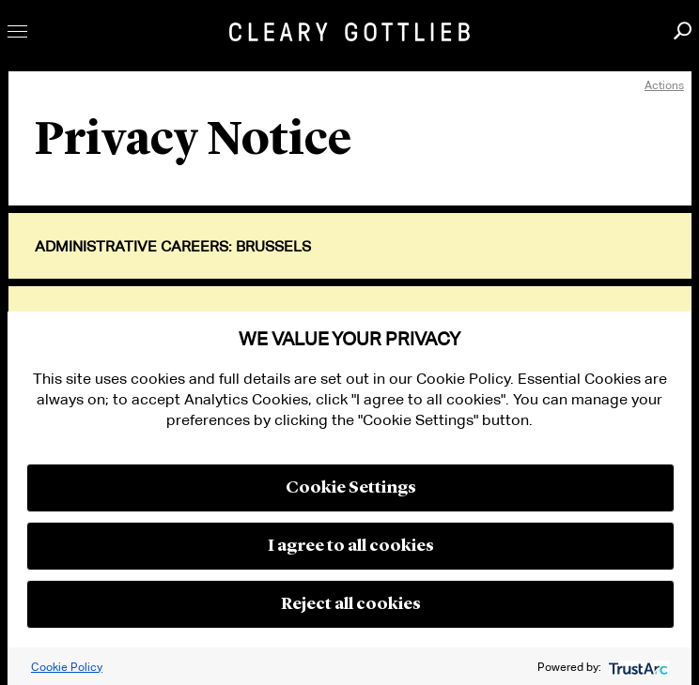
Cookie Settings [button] (351, 488)
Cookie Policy (66, 667)
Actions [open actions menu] (664, 85)
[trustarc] (636, 666)
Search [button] (682, 30)
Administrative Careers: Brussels (173, 246)
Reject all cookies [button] (351, 604)
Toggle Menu (17, 31)
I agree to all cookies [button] (351, 546)
